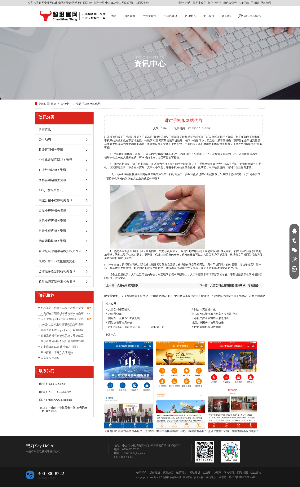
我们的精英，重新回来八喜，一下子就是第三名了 (137, 327)
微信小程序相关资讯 (52, 220)
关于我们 (208, 16)
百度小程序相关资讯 (52, 210)
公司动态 (45, 139)
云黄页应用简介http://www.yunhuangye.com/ (54, 359)
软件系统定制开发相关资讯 (57, 281)
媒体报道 (154, 472)
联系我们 (227, 16)
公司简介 (141, 472)
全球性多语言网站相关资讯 (57, 271)
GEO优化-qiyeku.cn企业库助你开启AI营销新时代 (61, 321)
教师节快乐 (115, 313)
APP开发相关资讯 (51, 190)
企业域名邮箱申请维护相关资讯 (60, 251)
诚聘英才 (181, 472)
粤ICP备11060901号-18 (241, 477)
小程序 (217, 472)
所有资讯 (45, 129)
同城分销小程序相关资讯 (55, 200)
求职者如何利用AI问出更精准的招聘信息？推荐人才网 (61, 343)
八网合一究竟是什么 (204, 309)
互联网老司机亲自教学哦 (206, 327)
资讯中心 (190, 16)
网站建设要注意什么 (120, 322)
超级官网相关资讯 (51, 149)
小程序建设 (170, 16)
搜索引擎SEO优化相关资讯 (57, 261)
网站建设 (194, 472)
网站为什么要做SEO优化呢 (124, 318)
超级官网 (129, 16)
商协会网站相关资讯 (52, 180)
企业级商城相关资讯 (52, 170)
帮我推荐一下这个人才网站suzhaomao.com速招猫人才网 (55, 354)
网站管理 (229, 472)
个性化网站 (149, 16)
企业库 (207, 472)
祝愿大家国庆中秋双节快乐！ (209, 322)
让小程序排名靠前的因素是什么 (210, 318)
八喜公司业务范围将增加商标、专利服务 (234, 285)
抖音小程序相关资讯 (52, 230)
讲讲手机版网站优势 (88, 103)
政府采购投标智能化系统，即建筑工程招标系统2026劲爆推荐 (61, 337)
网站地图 (266, 2)
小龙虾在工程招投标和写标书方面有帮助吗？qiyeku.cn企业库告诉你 (61, 315)
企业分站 (255, 472)
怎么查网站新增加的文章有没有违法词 (214, 313)
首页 (114, 16)
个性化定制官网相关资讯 (55, 159)
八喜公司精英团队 (127, 285)
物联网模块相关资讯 (52, 241)
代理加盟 (168, 472)
